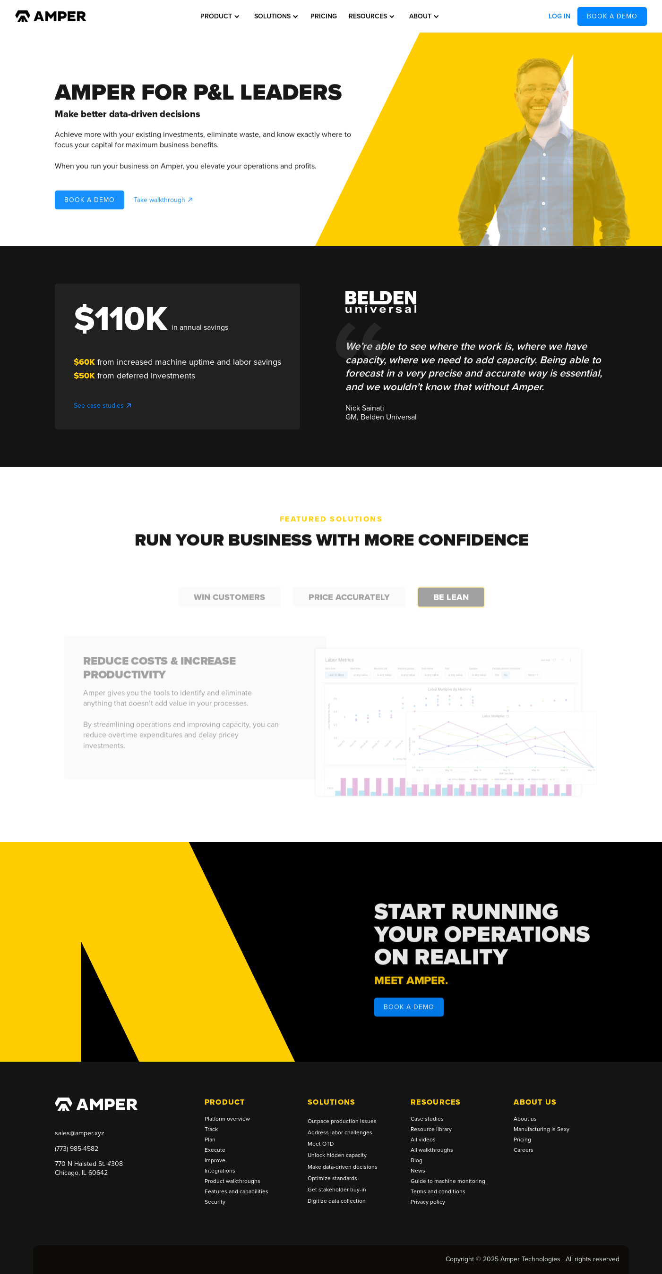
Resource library (431, 1129)
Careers (523, 1150)
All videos (423, 1140)
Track (211, 1129)
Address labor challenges (340, 1132)
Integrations (220, 1171)
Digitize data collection (337, 1201)
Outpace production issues (342, 1121)
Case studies (427, 1119)
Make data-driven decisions (343, 1167)
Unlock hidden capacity (337, 1155)
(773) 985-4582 (76, 1149)
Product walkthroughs (232, 1181)
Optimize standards (332, 1178)
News (418, 1171)
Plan (210, 1140)
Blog (416, 1161)
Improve (215, 1161)
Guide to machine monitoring (448, 1181)
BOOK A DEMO (612, 16)
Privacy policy (428, 1202)
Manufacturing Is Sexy (541, 1129)
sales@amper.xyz (79, 1133)
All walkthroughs (432, 1150)
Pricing (323, 16)
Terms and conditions (438, 1192)
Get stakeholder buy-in (337, 1189)
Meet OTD (321, 1144)
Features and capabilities (236, 1192)
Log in (559, 16)
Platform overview (227, 1119)
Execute (215, 1150)
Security (215, 1202)
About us (525, 1119)
